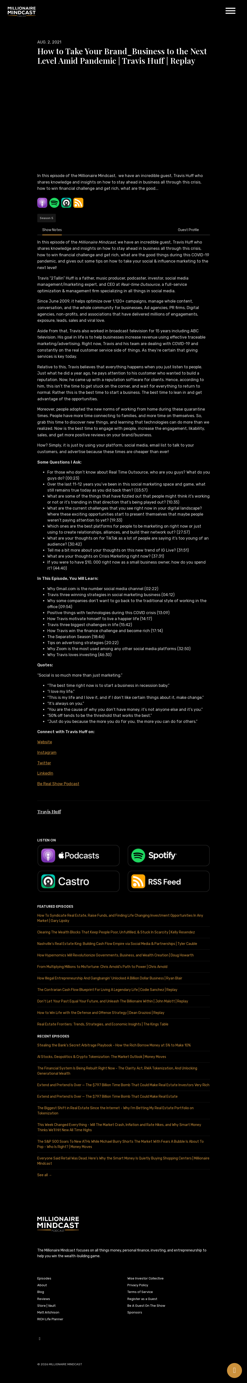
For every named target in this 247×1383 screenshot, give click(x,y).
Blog (40, 1292)
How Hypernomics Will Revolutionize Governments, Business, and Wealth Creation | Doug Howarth (115, 955)
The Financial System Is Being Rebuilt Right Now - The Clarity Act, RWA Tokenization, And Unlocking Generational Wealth (117, 1071)
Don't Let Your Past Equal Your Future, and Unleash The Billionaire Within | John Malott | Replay (112, 1001)
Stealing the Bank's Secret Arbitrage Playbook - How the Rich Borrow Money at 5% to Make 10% (114, 1045)
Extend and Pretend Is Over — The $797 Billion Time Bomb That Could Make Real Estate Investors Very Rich (123, 1085)
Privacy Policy (137, 1285)
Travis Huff (49, 812)
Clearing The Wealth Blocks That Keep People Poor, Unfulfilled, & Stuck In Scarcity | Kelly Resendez (116, 932)
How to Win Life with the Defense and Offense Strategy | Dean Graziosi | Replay (100, 1013)
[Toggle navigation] (230, 11)
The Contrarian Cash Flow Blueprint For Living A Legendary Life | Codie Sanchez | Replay (107, 990)
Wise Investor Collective (145, 1278)
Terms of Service (140, 1292)
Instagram (47, 752)
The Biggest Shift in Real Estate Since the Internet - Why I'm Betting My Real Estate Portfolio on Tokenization (115, 1110)
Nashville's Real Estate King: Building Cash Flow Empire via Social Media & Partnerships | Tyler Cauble (117, 944)
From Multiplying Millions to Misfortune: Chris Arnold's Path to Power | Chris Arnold (102, 967)
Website (44, 742)
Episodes (44, 1278)
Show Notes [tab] (52, 230)
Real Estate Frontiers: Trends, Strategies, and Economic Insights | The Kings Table (102, 1024)
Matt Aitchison (48, 1312)
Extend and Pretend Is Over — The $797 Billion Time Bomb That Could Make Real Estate (107, 1096)
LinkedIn (45, 773)
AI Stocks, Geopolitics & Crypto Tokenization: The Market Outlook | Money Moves (101, 1057)
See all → (44, 1175)
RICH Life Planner (50, 1319)
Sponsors (134, 1312)
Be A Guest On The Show (146, 1305)
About (42, 1285)
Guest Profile (188, 230)
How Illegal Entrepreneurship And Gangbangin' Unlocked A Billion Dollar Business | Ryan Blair (109, 978)
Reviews (43, 1299)
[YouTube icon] (39, 1338)
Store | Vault (46, 1305)
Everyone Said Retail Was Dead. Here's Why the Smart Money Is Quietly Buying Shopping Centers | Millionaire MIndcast (123, 1161)
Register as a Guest (142, 1299)
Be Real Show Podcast (58, 783)
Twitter (44, 763)
